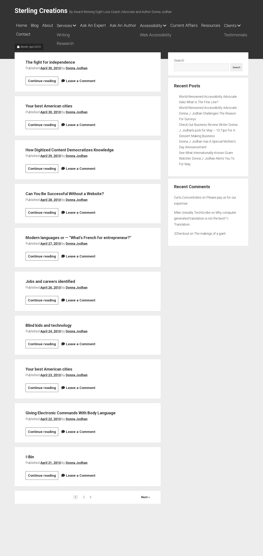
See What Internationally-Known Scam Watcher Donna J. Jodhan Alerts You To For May (207, 163)
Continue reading (43, 86)
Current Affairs (35, 37)
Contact (130, 37)
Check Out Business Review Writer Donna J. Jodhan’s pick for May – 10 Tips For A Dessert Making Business (208, 135)
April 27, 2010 (50, 264)
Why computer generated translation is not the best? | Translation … (205, 223)
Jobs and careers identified (62, 301)
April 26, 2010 (50, 308)
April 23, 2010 (50, 396)
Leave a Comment (80, 86)
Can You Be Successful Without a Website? (82, 205)
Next (144, 526)
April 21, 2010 (50, 491)
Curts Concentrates (187, 202)
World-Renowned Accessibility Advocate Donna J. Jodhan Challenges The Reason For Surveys (208, 118)
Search (179, 65)
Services (85, 27)
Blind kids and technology (59, 345)
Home (23, 26)
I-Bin (32, 484)
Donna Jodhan (76, 73)
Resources (72, 37)
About (61, 26)
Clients (100, 37)
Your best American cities (60, 110)
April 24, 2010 (50, 352)
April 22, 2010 (50, 448)
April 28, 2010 (50, 212)
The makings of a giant (210, 238)
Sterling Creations (41, 11)
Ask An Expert (124, 26)
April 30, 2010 (50, 73)
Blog (42, 26)
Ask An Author (166, 26)
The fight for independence (61, 66)
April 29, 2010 (50, 169)
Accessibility (205, 27)
